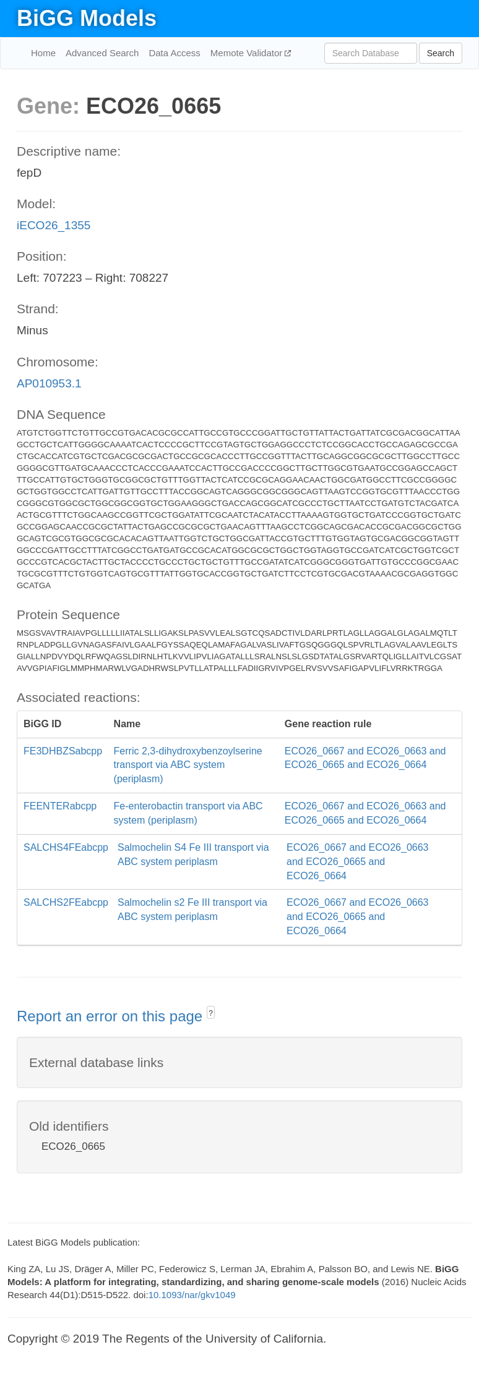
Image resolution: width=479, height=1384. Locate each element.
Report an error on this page (112, 1016)
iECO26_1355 (53, 225)
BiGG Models (87, 18)
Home (43, 53)
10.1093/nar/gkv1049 (192, 1294)
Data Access (174, 53)
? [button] (211, 1013)
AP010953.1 (49, 383)
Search (440, 53)
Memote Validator (247, 53)
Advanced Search (102, 53)
